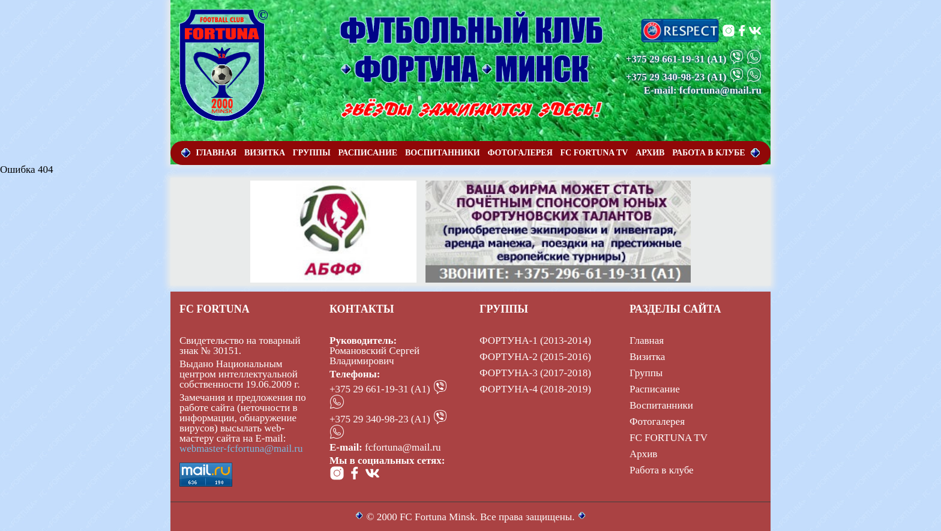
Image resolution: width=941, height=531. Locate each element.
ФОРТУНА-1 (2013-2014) (535, 340)
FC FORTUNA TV (669, 437)
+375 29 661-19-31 (665, 59)
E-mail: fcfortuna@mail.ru (703, 90)
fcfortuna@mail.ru (403, 447)
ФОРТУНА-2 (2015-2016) (535, 356)
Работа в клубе (662, 470)
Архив (643, 454)
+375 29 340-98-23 (665, 77)
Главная (647, 340)
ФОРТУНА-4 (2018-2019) (535, 389)
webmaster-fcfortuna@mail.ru (241, 448)
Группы (646, 373)
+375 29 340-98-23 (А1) (379, 419)
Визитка (647, 356)
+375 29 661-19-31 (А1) (379, 389)
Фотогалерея (657, 421)
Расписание (655, 389)
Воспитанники (661, 405)
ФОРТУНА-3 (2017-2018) (535, 373)
